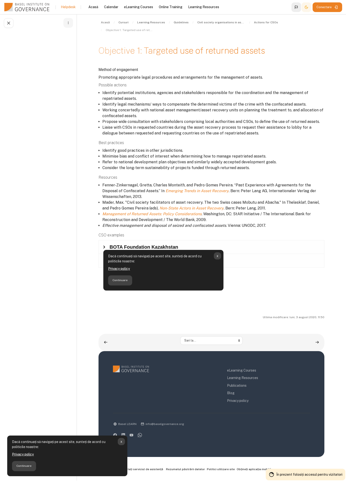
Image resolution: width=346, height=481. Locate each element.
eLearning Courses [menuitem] (138, 7)
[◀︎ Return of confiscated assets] (106, 342)
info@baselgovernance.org (165, 424)
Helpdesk (68, 7)
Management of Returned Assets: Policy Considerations (152, 214)
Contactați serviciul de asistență (138, 469)
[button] (296, 7)
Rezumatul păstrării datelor (185, 469)
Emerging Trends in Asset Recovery (197, 191)
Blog (231, 393)
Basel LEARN (127, 424)
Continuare (23, 466)
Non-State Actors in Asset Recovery (192, 208)
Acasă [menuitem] (93, 7)
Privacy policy (23, 454)
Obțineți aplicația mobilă (254, 469)
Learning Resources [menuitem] (203, 7)
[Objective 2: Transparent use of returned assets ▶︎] (317, 342)
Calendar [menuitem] (111, 7)
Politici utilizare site (221, 469)
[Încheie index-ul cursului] (8, 23)
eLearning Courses (241, 370)
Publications (237, 385)
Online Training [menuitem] (170, 7)
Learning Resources (242, 378)
